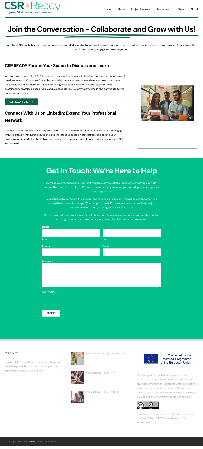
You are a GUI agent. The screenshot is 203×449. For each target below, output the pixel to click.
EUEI (33, 441)
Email (106, 246)
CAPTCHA (48, 291)
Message (47, 261)
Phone (46, 246)
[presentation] (66, 300)
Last (105, 239)
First (44, 239)
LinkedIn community (35, 130)
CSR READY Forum (39, 76)
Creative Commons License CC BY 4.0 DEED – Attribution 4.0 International (166, 418)
